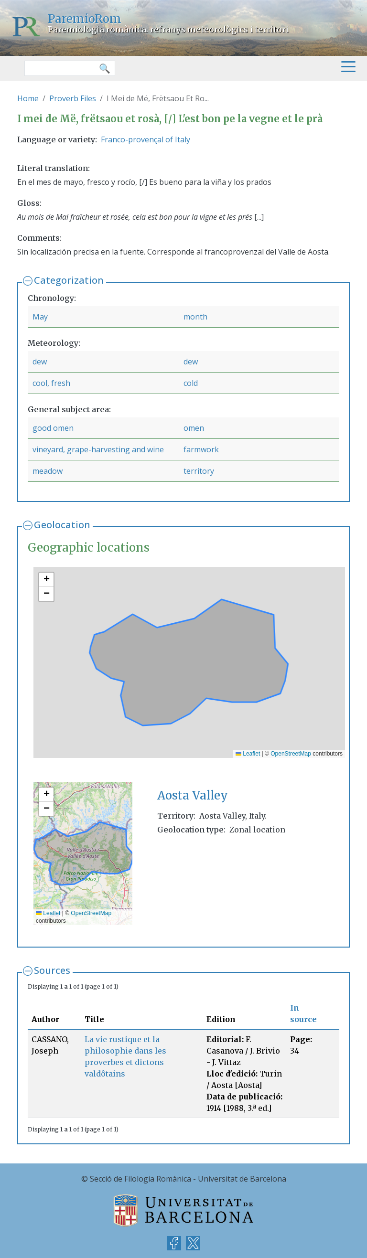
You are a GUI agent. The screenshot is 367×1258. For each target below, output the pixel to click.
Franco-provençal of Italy (145, 139)
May (40, 316)
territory (199, 471)
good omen (53, 428)
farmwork (201, 449)
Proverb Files (72, 98)
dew (39, 361)
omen (194, 428)
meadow (47, 471)
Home (28, 98)
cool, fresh (51, 383)
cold (191, 383)
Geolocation (62, 524)
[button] (46, 580)
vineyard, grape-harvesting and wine (98, 449)
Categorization (69, 280)
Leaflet (248, 753)
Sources (52, 970)
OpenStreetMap (290, 753)
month (195, 316)
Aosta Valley (192, 795)
